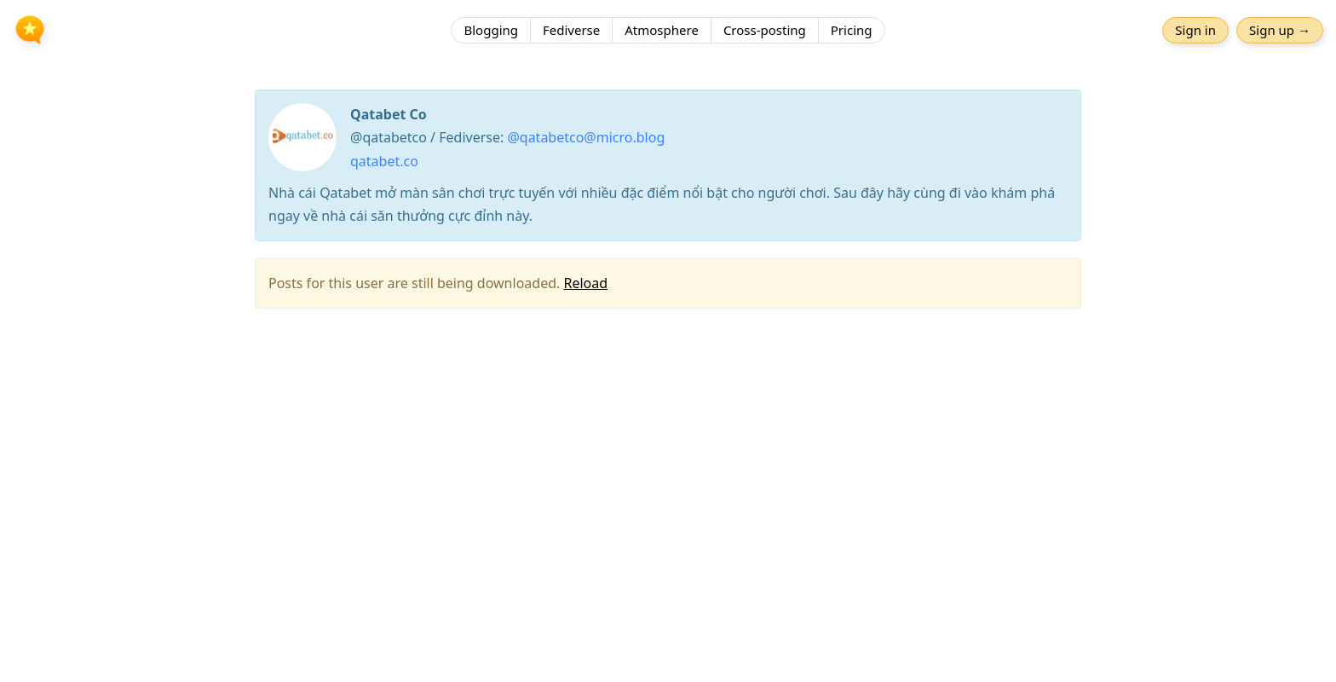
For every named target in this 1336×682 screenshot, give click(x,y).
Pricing (851, 29)
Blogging (491, 29)
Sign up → (1279, 29)
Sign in (1195, 29)
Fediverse (571, 29)
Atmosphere (662, 29)
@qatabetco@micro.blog (586, 137)
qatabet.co (384, 161)
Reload (585, 283)
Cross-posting (764, 29)
